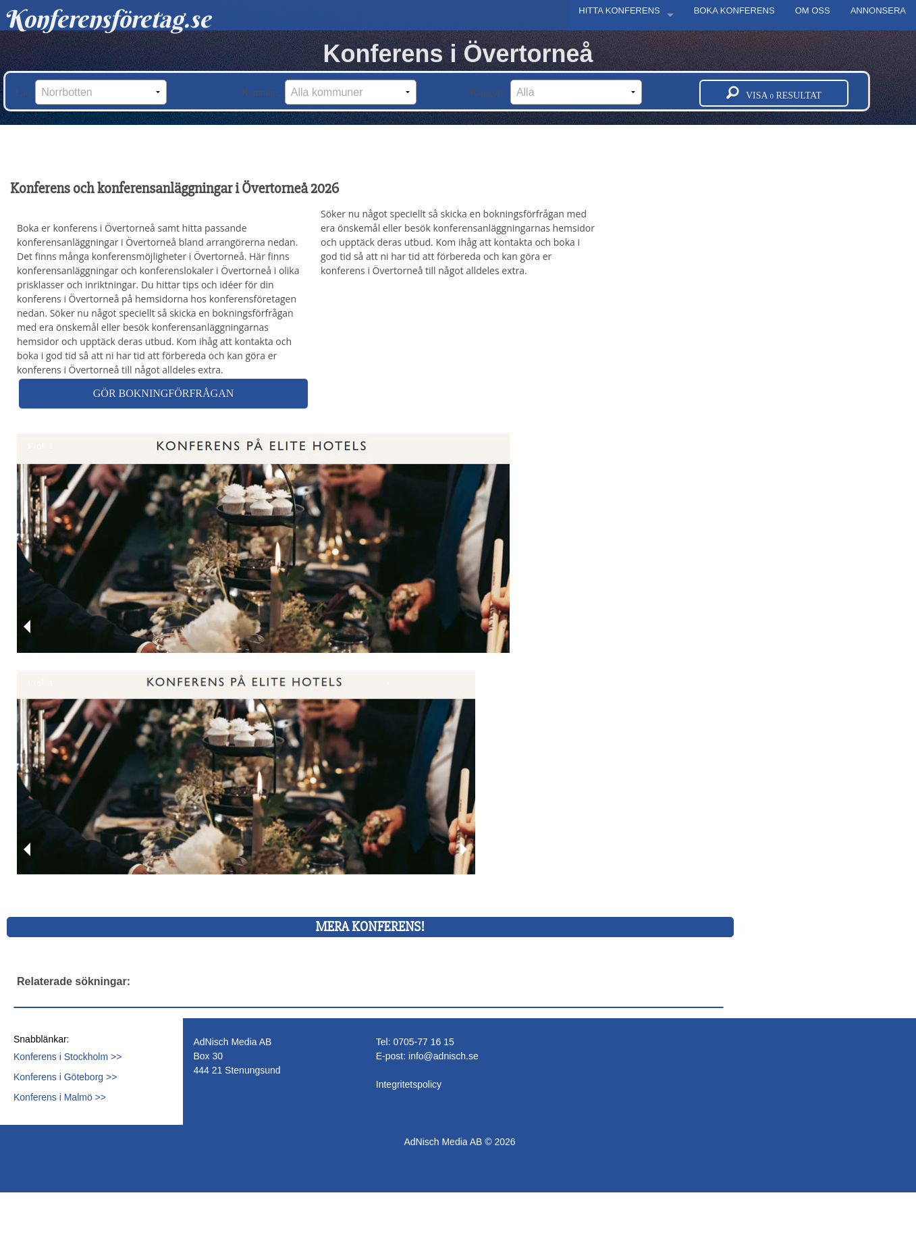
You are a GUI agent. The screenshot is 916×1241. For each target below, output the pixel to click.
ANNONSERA (878, 10)
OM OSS (812, 10)
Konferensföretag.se (107, 19)
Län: (91, 92)
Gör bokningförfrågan (163, 393)
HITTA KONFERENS (618, 10)
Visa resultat (773, 93)
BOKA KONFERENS (734, 10)
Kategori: (556, 92)
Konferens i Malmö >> (60, 1097)
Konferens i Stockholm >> (68, 1056)
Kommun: (329, 92)
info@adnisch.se (443, 1056)
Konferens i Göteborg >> (65, 1077)
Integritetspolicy (408, 1084)
